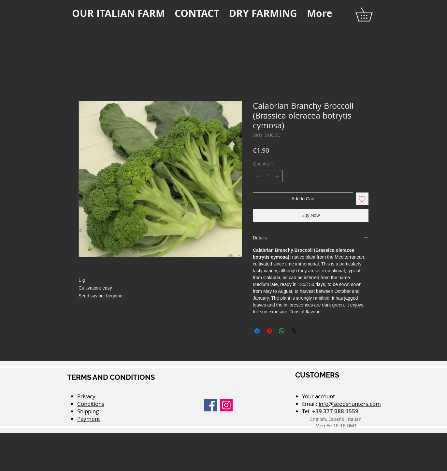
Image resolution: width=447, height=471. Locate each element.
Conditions (90, 403)
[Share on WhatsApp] (282, 331)
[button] (370, 14)
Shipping (88, 411)
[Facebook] (210, 405)
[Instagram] (226, 405)
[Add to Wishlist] (362, 199)
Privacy (87, 396)
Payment (88, 418)
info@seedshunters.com (350, 403)
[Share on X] (294, 331)
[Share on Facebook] (257, 331)
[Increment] (278, 176)
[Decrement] (258, 176)
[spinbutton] (268, 176)
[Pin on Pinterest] (269, 331)
